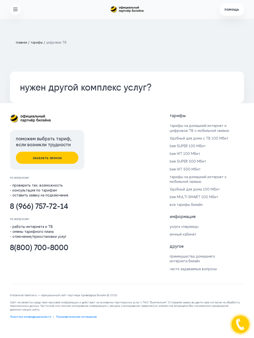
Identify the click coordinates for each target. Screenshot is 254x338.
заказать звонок (47, 158)
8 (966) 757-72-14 (39, 206)
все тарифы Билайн (186, 204)
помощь (231, 9)
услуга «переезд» (184, 226)
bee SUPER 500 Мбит (188, 161)
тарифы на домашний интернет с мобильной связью (198, 179)
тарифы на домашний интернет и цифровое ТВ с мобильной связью (199, 127)
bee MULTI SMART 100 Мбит (194, 197)
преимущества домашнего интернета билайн (192, 258)
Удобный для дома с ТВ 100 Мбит (199, 138)
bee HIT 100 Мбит (185, 153)
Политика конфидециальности (30, 316)
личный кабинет (183, 234)
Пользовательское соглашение (76, 316)
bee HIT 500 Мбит (185, 169)
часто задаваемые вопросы (193, 269)
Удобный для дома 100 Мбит (195, 189)
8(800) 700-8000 (39, 247)
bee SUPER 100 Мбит (188, 146)
